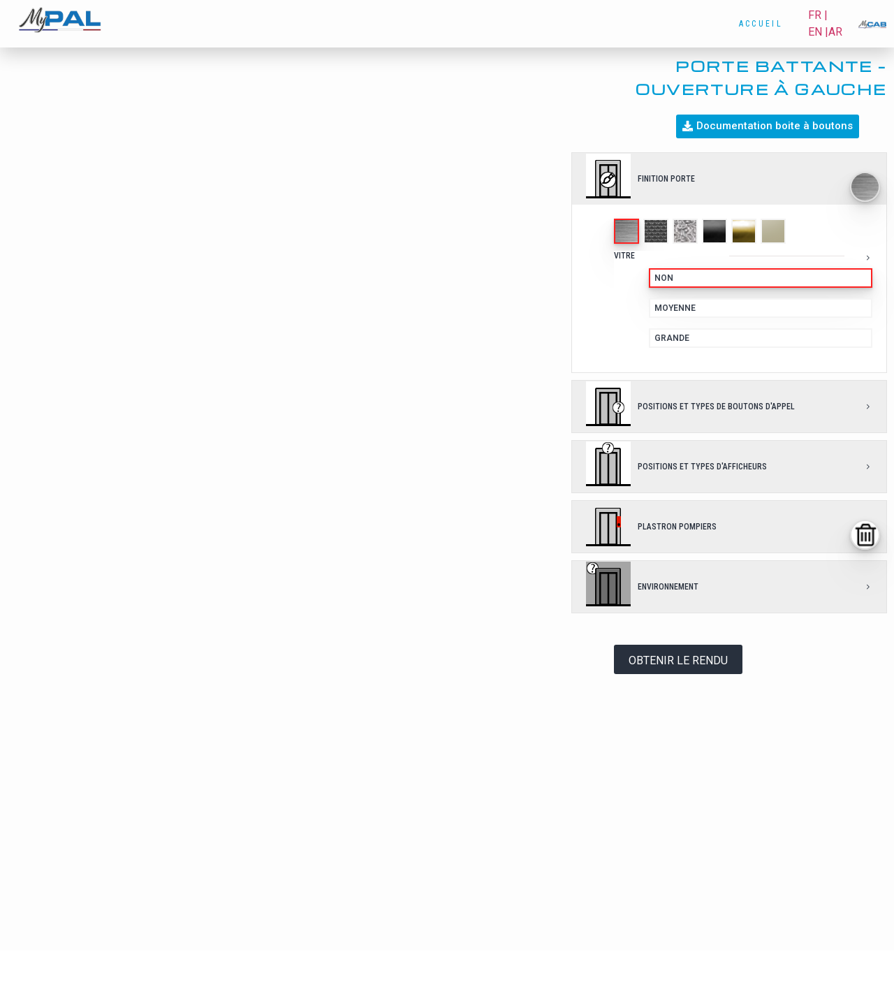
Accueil (761, 24)
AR (835, 31)
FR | (818, 15)
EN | (818, 31)
